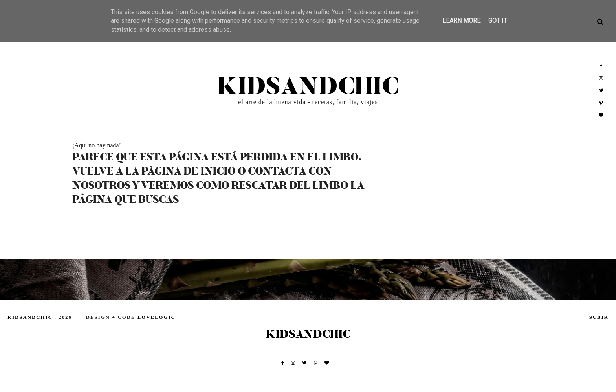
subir (599, 317)
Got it (497, 20)
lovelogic (157, 317)
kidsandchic (308, 87)
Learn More (461, 20)
